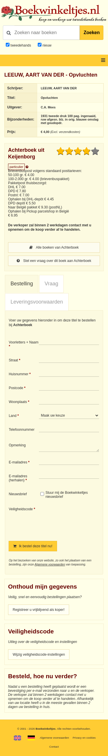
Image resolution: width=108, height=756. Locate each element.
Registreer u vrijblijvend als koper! (39, 610)
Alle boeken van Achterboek (54, 247)
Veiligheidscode (21, 509)
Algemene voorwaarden (50, 564)
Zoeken (92, 32)
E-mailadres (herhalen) (18, 478)
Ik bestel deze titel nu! (32, 546)
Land (12, 416)
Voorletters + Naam (23, 342)
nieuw (46, 45)
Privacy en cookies (84, 737)
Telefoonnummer (21, 430)
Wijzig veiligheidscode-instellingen (39, 655)
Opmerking (17, 445)
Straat (13, 360)
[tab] (21, 284)
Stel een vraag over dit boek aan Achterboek (54, 261)
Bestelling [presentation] (21, 283)
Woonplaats (18, 402)
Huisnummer (18, 374)
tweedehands (20, 45)
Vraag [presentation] (51, 283)
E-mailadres (18, 462)
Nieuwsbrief (18, 494)
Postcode (16, 388)
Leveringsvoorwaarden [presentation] (36, 302)
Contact (54, 746)
